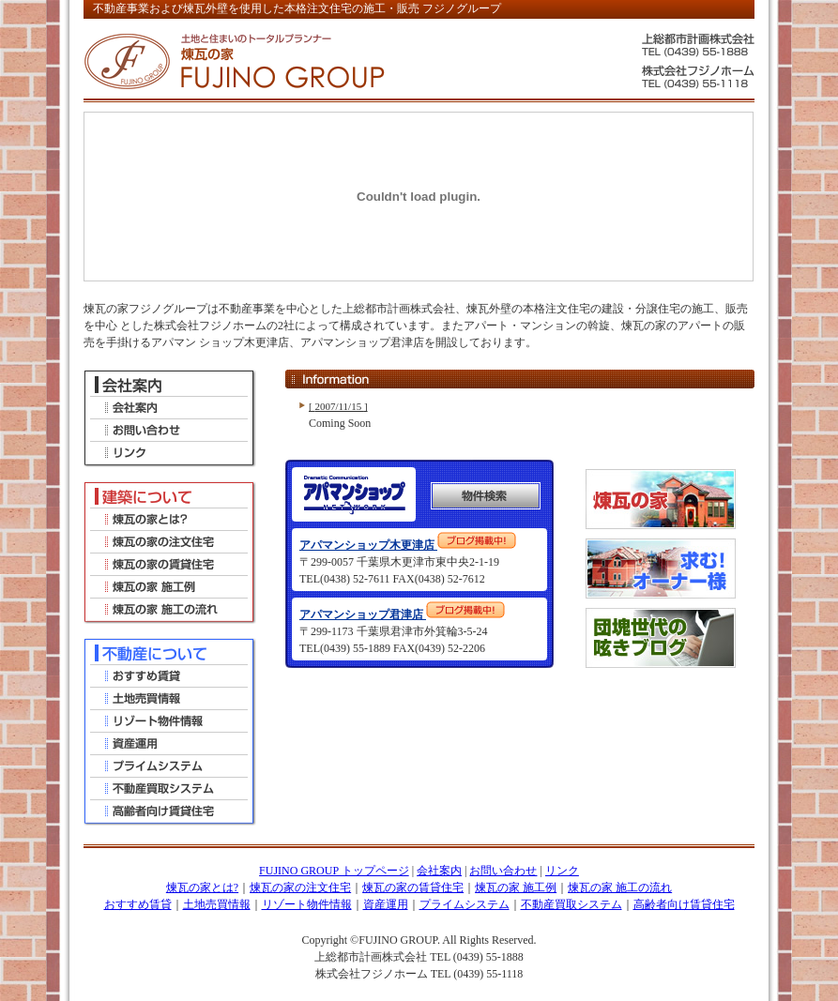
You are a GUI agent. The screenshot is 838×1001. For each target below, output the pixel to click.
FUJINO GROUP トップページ (334, 870)
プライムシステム (464, 904)
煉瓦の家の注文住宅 (300, 887)
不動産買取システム (571, 904)
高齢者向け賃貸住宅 (684, 904)
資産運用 (385, 904)
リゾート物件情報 (307, 904)
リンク (562, 870)
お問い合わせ (503, 870)
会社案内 (439, 870)
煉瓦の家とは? (202, 887)
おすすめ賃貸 (138, 904)
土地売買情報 (217, 904)
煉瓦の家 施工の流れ (620, 887)
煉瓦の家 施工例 (515, 887)
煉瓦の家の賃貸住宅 (413, 887)
